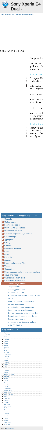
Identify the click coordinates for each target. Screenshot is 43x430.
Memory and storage (16, 304)
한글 (5, 382)
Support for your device (17, 284)
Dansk (6, 345)
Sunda (6, 411)
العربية (5, 332)
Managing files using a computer (21, 307)
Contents (8, 219)
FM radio (8, 257)
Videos (7, 266)
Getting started (10, 222)
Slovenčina (7, 404)
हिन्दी (5, 368)
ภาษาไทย (6, 416)
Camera (7, 260)
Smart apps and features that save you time (22, 272)
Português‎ (7, 398)
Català (6, 341)
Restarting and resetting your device (22, 316)
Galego (6, 364)
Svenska (6, 413)
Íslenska (6, 376)
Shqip (5, 408)
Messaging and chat (12, 248)
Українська (7, 422)
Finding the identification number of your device (24, 297)
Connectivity (9, 269)
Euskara (6, 356)
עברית (5, 366)
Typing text (8, 240)
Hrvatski (6, 370)
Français (6, 362)
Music (6, 254)
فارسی (6, 358)
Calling (7, 243)
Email (6, 251)
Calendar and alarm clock (14, 278)
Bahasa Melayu (8, 390)
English (6, 351)
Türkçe (6, 420)
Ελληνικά (6, 349)
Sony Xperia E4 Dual (5, 4)
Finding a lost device (16, 293)
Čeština (6, 343)
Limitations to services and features (22, 322)
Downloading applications (14, 228)
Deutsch (6, 347)
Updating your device (16, 290)
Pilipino (6, 418)
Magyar (6, 372)
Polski (5, 396)
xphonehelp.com (10, 428)
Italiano (6, 378)
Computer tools (14, 287)
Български (7, 334)
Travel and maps (11, 275)
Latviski (6, 386)
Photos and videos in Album (15, 263)
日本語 (6, 380)
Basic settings (10, 237)
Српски (6, 410)
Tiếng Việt (7, 424)
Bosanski (6, 339)
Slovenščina (7, 406)
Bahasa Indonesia (9, 374)
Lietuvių (6, 385)
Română (6, 400)
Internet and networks (13, 231)
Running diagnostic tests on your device (24, 313)
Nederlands (7, 392)
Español (6, 353)
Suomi (6, 360)
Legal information (15, 325)
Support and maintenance (24, 14)
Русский (6, 402)
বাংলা (5, 337)
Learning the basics (12, 225)
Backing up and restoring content (21, 310)
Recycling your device (16, 319)
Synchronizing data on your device (18, 234)
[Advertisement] (21, 32)
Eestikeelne (7, 354)
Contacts (8, 245)
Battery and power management (21, 301)
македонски (7, 388)
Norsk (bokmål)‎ (8, 394)
